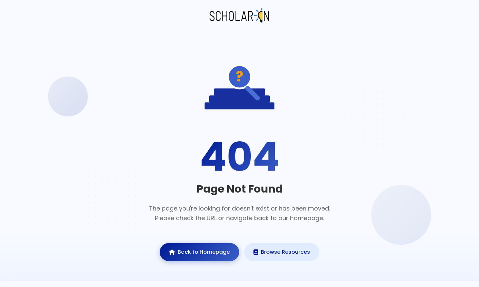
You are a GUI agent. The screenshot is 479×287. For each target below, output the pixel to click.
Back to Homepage (199, 252)
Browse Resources (281, 252)
